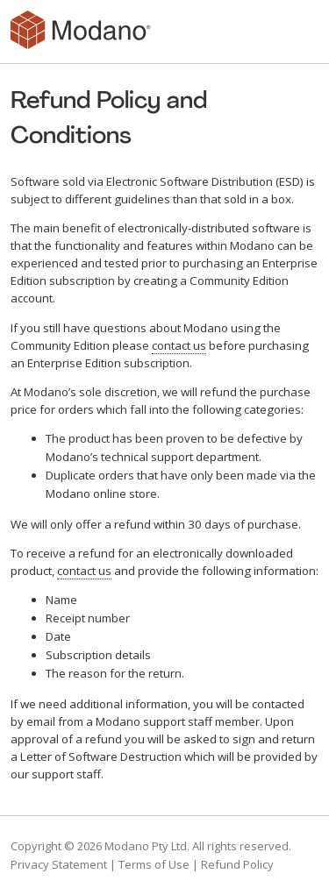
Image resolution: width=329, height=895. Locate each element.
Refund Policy (237, 864)
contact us (179, 345)
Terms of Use (154, 864)
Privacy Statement (59, 864)
